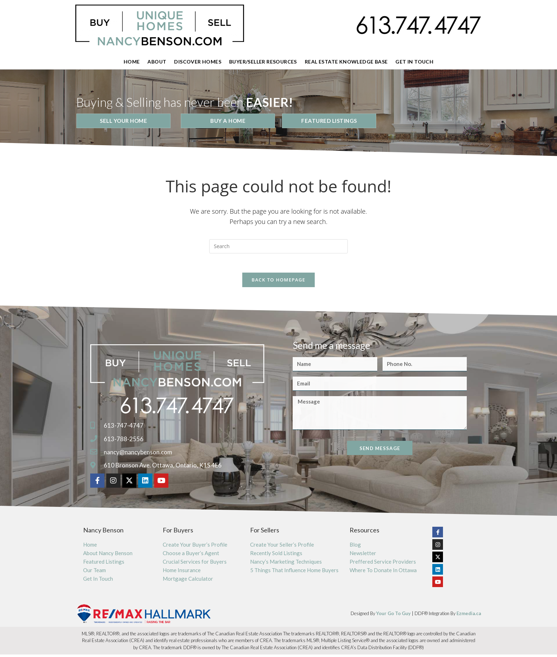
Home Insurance (182, 572)
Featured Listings (103, 564)
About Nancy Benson (108, 555)
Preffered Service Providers (383, 564)
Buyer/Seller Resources (263, 62)
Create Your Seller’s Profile (282, 547)
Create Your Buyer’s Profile (195, 547)
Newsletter (363, 555)
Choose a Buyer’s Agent (191, 555)
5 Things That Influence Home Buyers (294, 572)
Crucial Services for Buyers (195, 564)
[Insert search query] (278, 246)
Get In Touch (414, 62)
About (156, 62)
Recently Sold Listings (276, 555)
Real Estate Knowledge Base (346, 62)
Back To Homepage (278, 282)
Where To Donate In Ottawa (383, 572)
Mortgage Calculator (188, 581)
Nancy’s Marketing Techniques (286, 564)
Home (132, 62)
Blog (355, 547)
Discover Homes (197, 62)
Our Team (94, 572)
